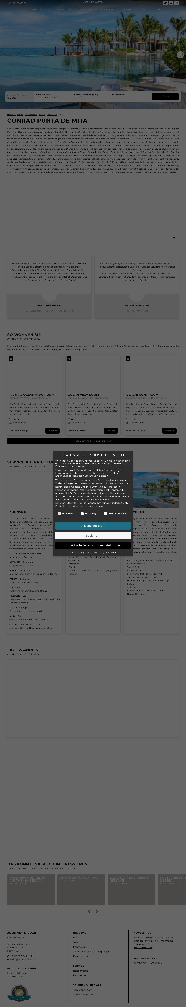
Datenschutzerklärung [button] (95, 549)
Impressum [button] (111, 549)
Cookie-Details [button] (76, 549)
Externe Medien (115, 510)
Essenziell (65, 510)
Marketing (88, 510)
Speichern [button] (93, 532)
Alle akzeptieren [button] (93, 522)
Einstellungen (63, 503)
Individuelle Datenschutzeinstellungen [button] (93, 542)
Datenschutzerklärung (68, 500)
